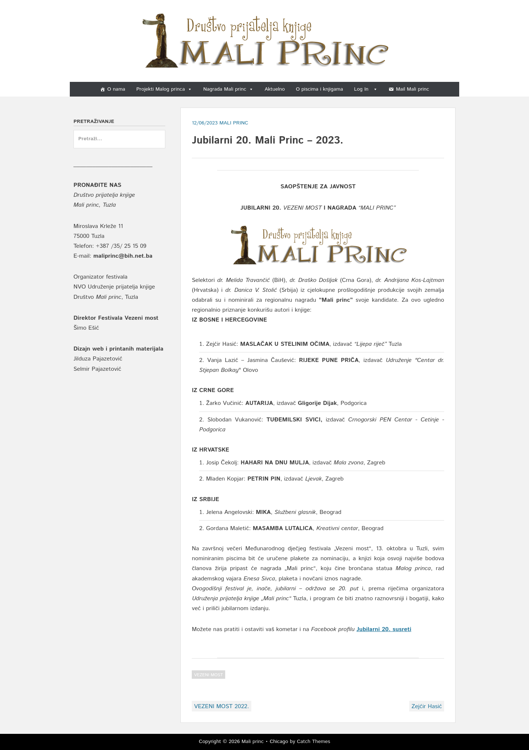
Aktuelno (274, 89)
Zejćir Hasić (426, 706)
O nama (116, 89)
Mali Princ (233, 123)
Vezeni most (208, 675)
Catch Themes (313, 741)
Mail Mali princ (412, 89)
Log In (366, 89)
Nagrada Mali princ (228, 89)
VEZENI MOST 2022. (221, 706)
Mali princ (252, 741)
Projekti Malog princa (164, 89)
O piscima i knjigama (319, 89)
